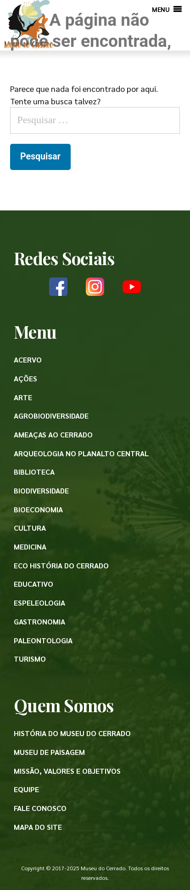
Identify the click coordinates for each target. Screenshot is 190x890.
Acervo (28, 359)
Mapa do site (38, 827)
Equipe (26, 789)
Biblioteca (34, 471)
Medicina (30, 546)
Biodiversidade (41, 490)
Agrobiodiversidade (51, 415)
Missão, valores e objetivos (67, 771)
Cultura (30, 528)
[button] (160, 9)
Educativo (33, 584)
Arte (23, 397)
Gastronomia (39, 621)
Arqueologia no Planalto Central (81, 453)
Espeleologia (39, 602)
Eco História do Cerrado (61, 565)
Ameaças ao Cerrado (53, 434)
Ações (25, 378)
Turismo (30, 658)
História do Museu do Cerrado (72, 733)
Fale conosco (40, 808)
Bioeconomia (38, 509)
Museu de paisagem (49, 752)
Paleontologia (43, 640)
